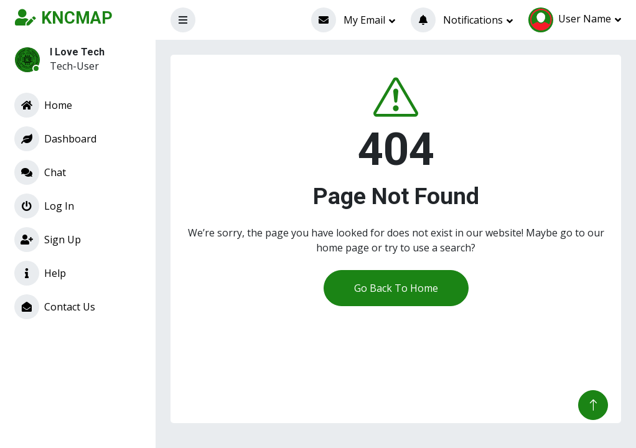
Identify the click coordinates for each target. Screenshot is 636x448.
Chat (40, 172)
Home (43, 105)
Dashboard (55, 138)
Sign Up (47, 239)
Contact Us (54, 306)
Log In (44, 206)
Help (40, 273)
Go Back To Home (396, 288)
